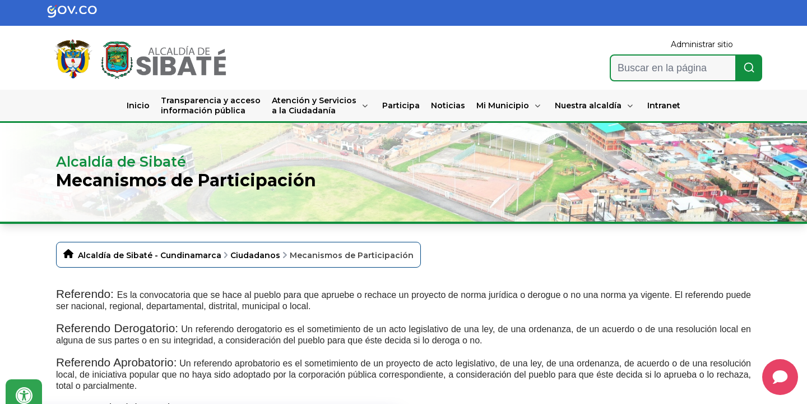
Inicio (138, 105)
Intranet (663, 105)
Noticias (448, 105)
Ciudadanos (255, 255)
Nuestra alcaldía (588, 105)
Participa (401, 105)
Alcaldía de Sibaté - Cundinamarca (149, 255)
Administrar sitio (702, 44)
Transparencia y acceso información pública (211, 105)
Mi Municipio (502, 105)
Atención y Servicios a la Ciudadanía (314, 105)
